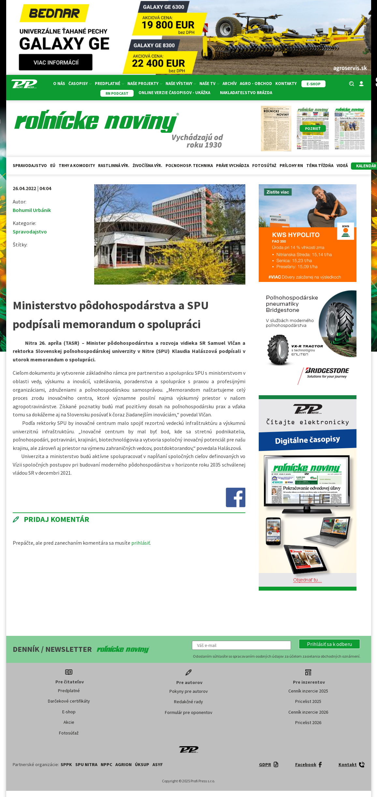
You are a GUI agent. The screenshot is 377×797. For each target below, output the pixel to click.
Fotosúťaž (264, 165)
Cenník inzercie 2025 (308, 691)
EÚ (52, 165)
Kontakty (286, 83)
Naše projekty (144, 83)
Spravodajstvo (30, 165)
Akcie (69, 722)
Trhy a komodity (77, 165)
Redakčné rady (188, 702)
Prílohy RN (291, 165)
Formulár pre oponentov (188, 712)
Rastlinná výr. (113, 165)
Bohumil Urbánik (32, 210)
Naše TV (209, 83)
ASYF (157, 764)
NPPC (106, 764)
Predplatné (109, 83)
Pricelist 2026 (308, 722)
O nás (59, 83)
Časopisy (80, 83)
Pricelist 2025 (308, 701)
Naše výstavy (181, 83)
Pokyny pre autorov (188, 691)
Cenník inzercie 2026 (308, 712)
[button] (329, 644)
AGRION (123, 764)
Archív (230, 83)
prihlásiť (140, 542)
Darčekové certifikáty (69, 701)
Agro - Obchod (256, 83)
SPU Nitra (86, 764)
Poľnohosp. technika (189, 165)
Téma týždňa (319, 165)
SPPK (66, 764)
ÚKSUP (142, 764)
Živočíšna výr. (147, 165)
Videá (342, 165)
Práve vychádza (232, 165)
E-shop (69, 712)
